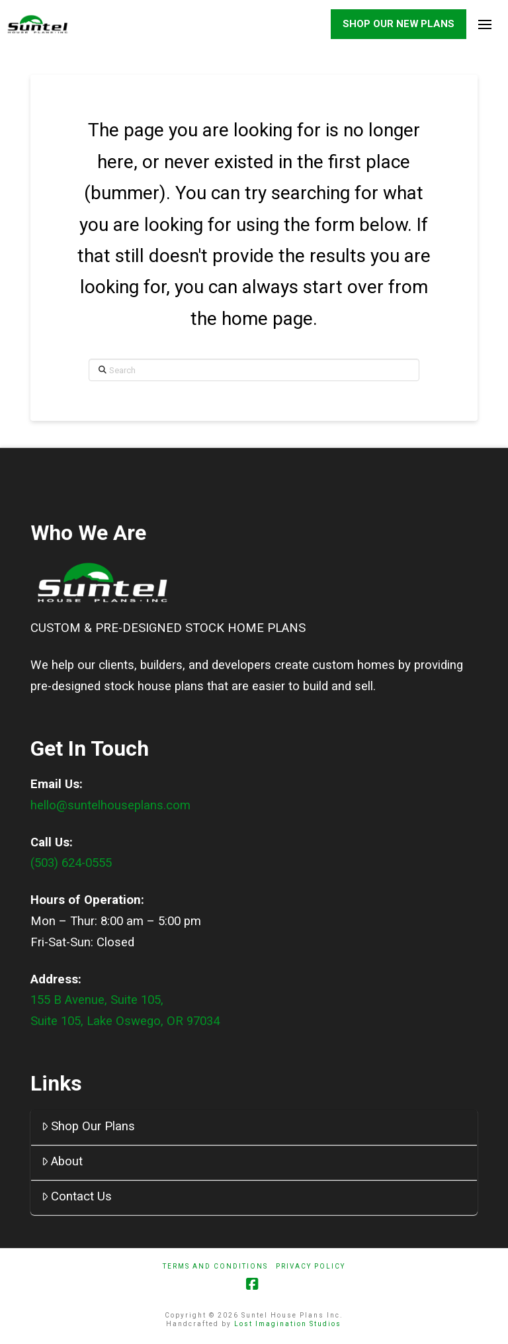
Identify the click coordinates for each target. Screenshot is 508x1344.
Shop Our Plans (89, 1127)
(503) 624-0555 (71, 863)
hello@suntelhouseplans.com (110, 806)
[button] (484, 24)
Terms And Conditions (215, 1267)
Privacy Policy (310, 1267)
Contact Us (77, 1197)
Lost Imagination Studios (287, 1324)
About (62, 1162)
